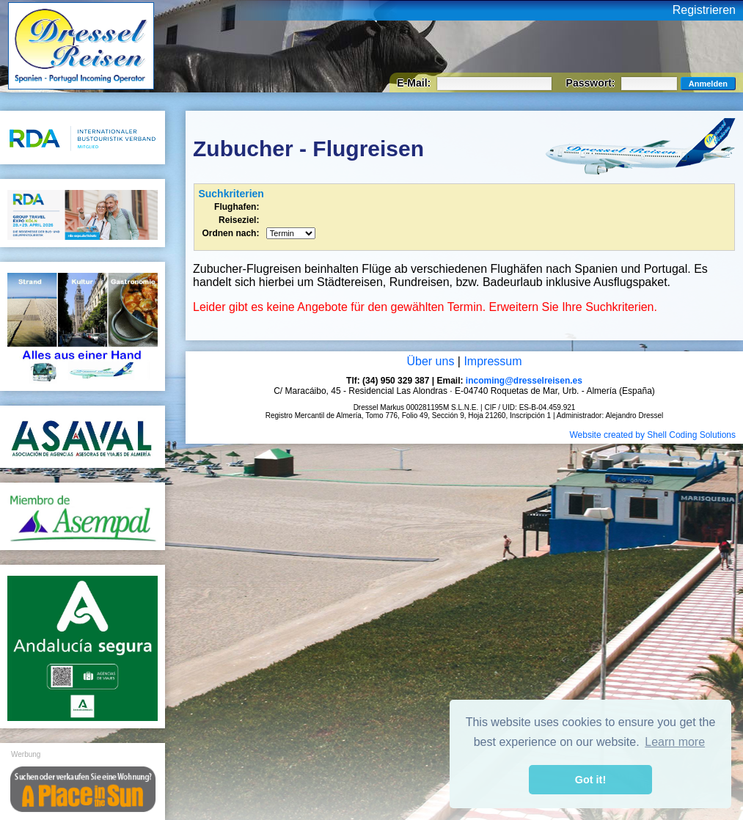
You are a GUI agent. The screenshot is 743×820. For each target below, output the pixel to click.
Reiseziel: (239, 220)
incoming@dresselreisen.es (524, 381)
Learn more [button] (675, 742)
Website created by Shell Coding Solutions (652, 435)
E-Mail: (415, 83)
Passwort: (592, 83)
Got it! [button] (590, 780)
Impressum (492, 361)
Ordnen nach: (230, 233)
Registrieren (704, 10)
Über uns (430, 361)
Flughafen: (236, 207)
